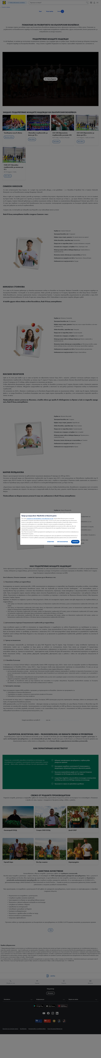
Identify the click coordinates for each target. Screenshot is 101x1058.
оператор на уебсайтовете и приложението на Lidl (40, 518)
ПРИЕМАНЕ (75, 541)
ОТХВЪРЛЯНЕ (50, 541)
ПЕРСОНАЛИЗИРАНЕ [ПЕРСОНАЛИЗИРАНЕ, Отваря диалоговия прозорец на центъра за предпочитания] (62, 541)
